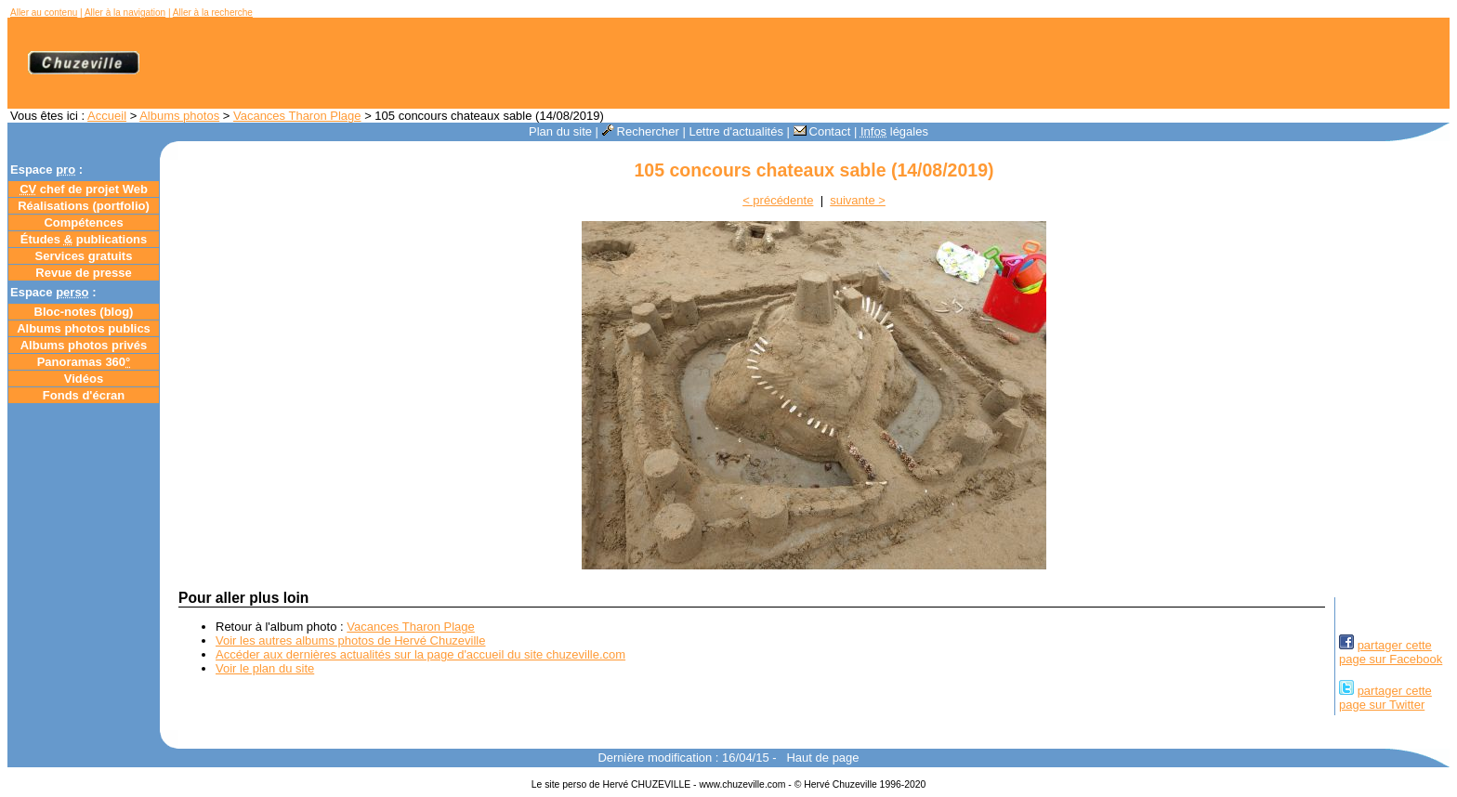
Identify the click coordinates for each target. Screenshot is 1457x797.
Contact (822, 131)
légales (894, 131)
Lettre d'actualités (736, 131)
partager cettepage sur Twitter (1385, 698)
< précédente (777, 200)
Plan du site (560, 131)
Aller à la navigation (125, 12)
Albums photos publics (84, 328)
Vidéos (83, 378)
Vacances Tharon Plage (297, 116)
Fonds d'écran (84, 395)
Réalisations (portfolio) (84, 206)
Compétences (83, 222)
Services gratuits (84, 256)
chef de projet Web (84, 189)
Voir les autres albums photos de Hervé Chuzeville (350, 640)
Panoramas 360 (84, 362)
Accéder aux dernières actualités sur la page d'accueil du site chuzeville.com (420, 654)
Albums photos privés (84, 345)
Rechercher (640, 131)
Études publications (84, 239)
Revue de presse (83, 273)
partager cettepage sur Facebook (1390, 652)
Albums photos (179, 116)
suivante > (858, 200)
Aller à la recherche (213, 12)
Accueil (106, 116)
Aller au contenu (43, 12)
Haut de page (822, 757)
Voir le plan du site (265, 668)
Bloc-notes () (84, 312)
